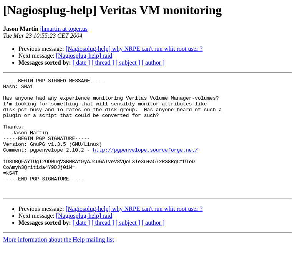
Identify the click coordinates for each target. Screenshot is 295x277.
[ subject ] (128, 62)
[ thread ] (102, 62)
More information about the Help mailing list (58, 262)
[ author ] (153, 62)
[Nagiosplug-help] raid (84, 55)
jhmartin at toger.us (64, 28)
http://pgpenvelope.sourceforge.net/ (145, 164)
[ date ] (81, 62)
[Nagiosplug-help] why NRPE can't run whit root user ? (134, 48)
